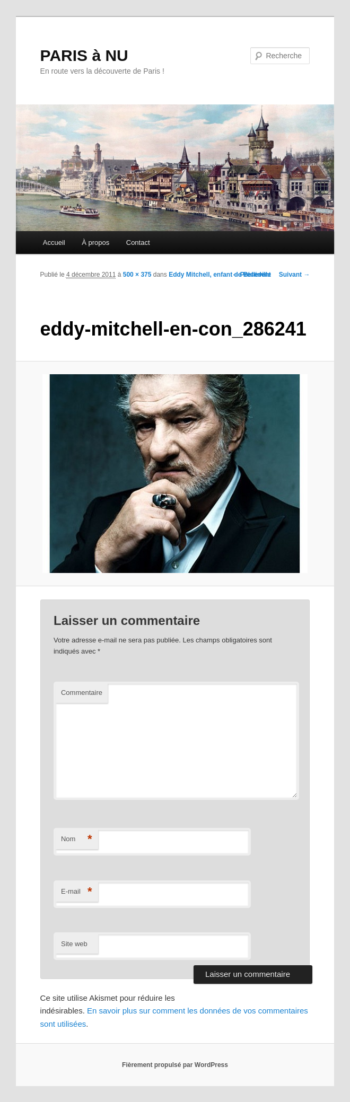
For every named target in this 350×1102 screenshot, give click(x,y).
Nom (76, 839)
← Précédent (251, 274)
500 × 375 (137, 274)
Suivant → (294, 274)
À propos (95, 242)
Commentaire (81, 693)
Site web (74, 944)
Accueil (54, 242)
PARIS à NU (84, 55)
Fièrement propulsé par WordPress (175, 1065)
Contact (138, 242)
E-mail (76, 892)
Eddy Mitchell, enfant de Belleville (220, 274)
